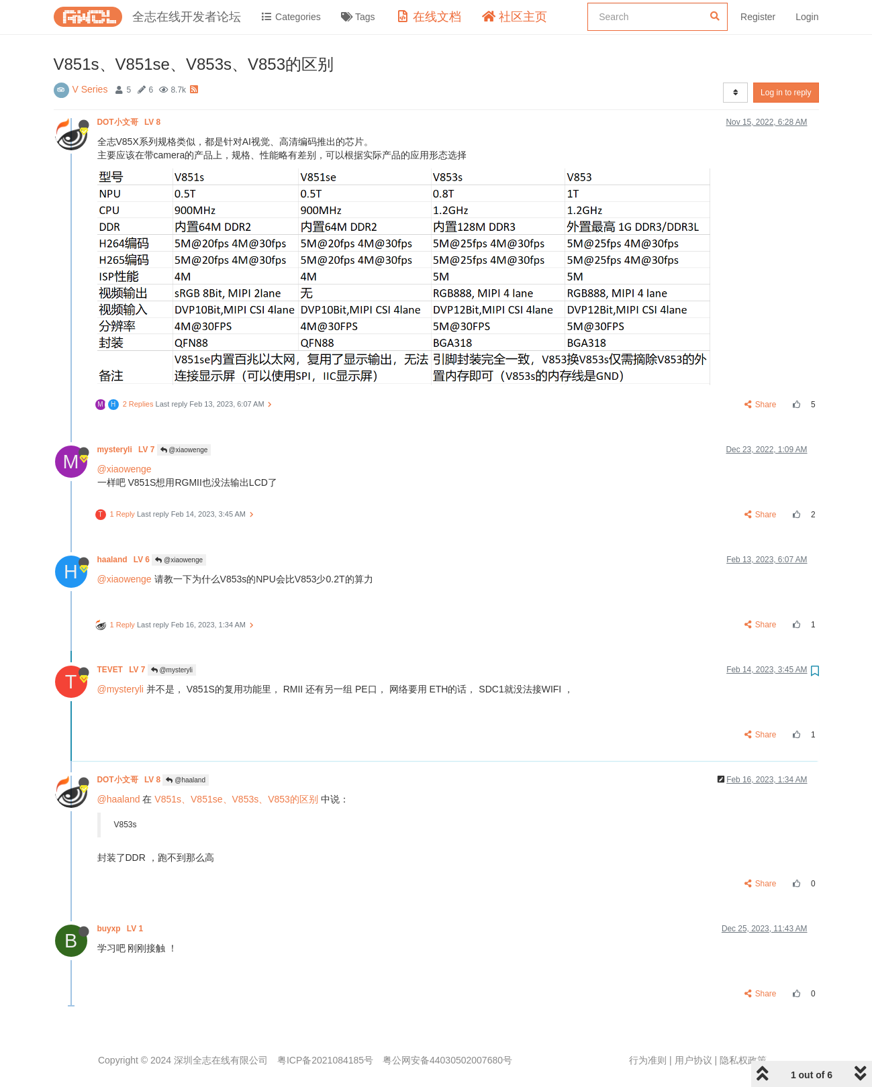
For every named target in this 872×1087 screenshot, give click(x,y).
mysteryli (127, 449)
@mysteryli (172, 670)
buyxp (121, 928)
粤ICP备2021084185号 (325, 1060)
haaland (124, 559)
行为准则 (648, 1060)
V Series (90, 89)
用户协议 (693, 1060)
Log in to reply (786, 92)
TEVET (122, 669)
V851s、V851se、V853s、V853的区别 (236, 799)
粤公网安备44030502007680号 (447, 1060)
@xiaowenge (184, 450)
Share (760, 404)
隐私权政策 (743, 1060)
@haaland (185, 780)
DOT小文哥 (130, 122)
